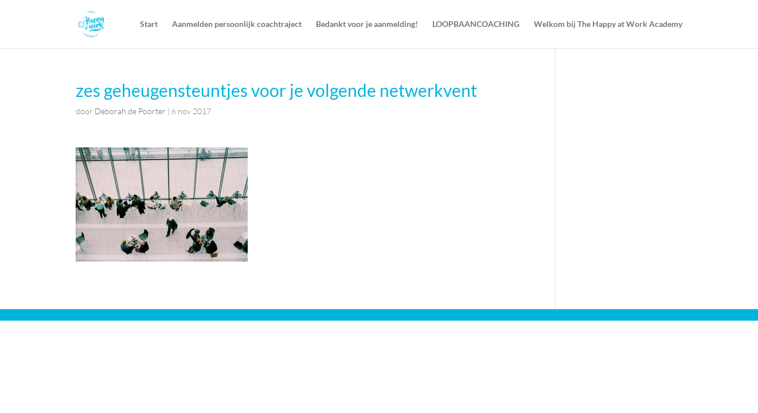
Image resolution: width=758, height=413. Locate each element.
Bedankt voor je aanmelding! (367, 24)
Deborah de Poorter (130, 111)
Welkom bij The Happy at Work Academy (608, 24)
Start (149, 24)
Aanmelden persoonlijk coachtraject (237, 24)
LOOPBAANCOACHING (475, 24)
